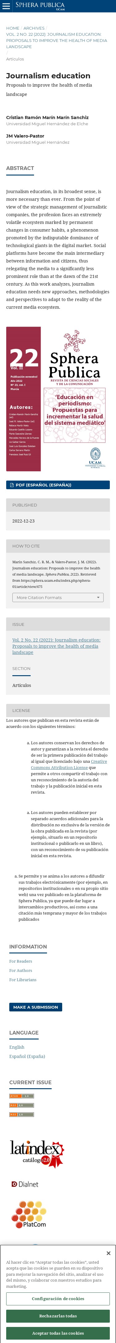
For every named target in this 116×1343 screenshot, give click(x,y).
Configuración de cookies (58, 1301)
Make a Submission (35, 1007)
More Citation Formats (39, 597)
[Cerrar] (108, 1255)
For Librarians (23, 979)
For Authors (20, 970)
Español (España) (27, 1056)
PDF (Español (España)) (43, 484)
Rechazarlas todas (58, 1318)
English (16, 1047)
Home (12, 28)
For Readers (20, 961)
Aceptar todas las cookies (58, 1335)
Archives (34, 28)
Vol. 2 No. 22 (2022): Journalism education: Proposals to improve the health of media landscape (56, 40)
